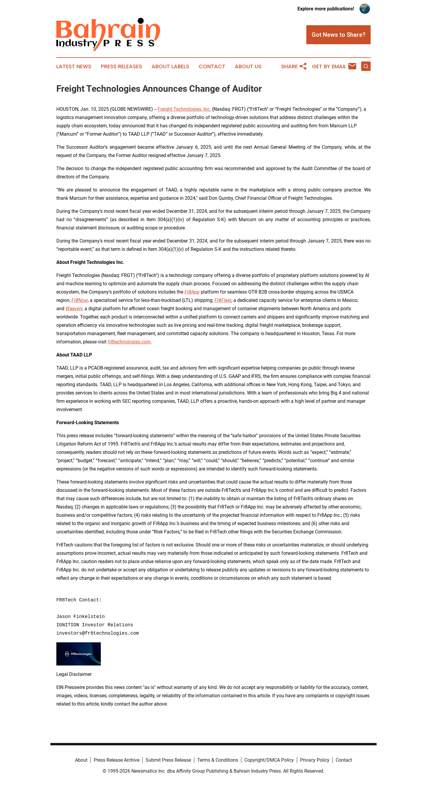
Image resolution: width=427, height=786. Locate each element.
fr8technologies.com (129, 342)
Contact (212, 66)
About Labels (170, 66)
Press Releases (121, 66)
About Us (248, 66)
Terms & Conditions (217, 760)
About (81, 760)
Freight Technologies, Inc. (184, 109)
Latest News (73, 66)
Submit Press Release (168, 760)
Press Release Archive (116, 760)
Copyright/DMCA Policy (269, 760)
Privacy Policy (314, 760)
